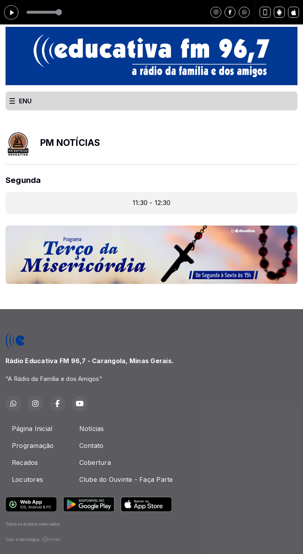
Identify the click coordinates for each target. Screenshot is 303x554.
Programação (33, 446)
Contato (91, 446)
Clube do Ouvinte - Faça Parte (126, 479)
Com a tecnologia (33, 539)
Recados (25, 462)
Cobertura (95, 462)
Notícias (91, 429)
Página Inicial (32, 429)
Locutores (27, 479)
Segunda (23, 180)
